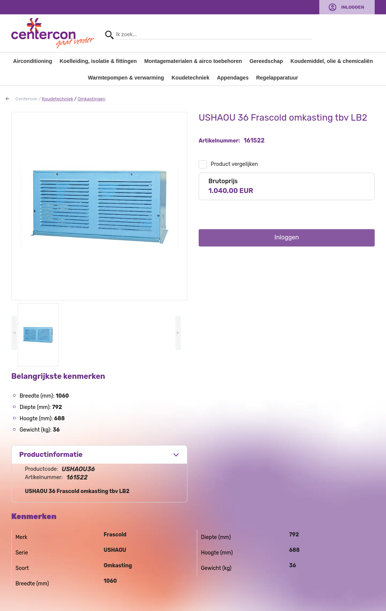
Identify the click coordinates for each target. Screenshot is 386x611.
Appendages (232, 78)
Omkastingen (92, 98)
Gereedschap (266, 61)
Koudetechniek (190, 78)
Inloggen (352, 7)
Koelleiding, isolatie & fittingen (98, 61)
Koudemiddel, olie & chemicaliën (332, 61)
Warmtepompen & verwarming (126, 78)
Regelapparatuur (277, 78)
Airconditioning (32, 61)
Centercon (26, 98)
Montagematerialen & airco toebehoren (193, 61)
